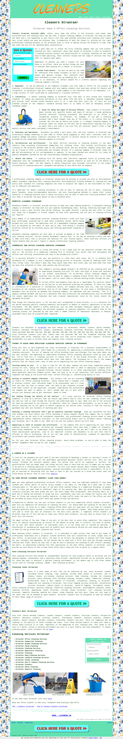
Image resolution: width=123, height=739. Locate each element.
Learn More (93, 738)
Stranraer (42, 327)
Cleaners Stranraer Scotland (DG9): (29, 33)
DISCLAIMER (106, 17)
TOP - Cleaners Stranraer (23, 706)
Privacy (109, 722)
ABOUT (91, 17)
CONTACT (98, 17)
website (54, 474)
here (51, 629)
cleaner (71, 62)
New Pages (20, 722)
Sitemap (13, 722)
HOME (80, 17)
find (19, 615)
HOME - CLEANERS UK (61, 715)
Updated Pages (29, 722)
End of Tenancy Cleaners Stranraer (52, 706)
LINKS (86, 17)
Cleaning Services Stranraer (31, 634)
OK (101, 738)
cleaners (96, 337)
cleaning (78, 49)
